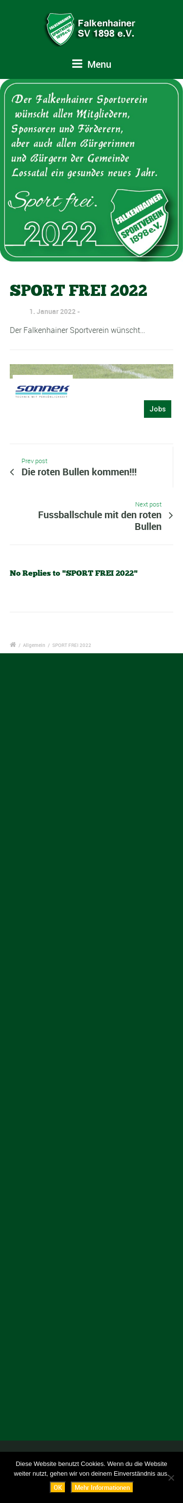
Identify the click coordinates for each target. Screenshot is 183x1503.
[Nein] (171, 1478)
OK (58, 1487)
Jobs (157, 409)
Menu (91, 64)
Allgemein (34, 645)
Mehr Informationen (102, 1487)
